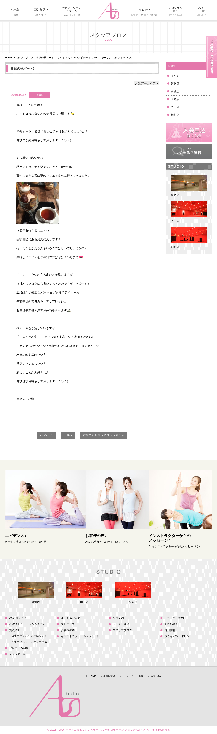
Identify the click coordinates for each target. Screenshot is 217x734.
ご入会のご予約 (174, 618)
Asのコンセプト (19, 618)
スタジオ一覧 (17, 654)
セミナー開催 (121, 624)
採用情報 (170, 630)
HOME (9, 57)
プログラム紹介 (19, 647)
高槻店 (175, 91)
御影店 (175, 114)
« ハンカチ (46, 435)
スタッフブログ (24, 57)
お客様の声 (68, 630)
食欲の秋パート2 (22, 68)
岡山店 (175, 107)
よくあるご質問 (70, 618)
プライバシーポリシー (178, 636)
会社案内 (118, 618)
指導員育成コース (112, 676)
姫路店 (175, 83)
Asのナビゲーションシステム (27, 624)
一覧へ (67, 435)
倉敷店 (175, 99)
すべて (175, 75)
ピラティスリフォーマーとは (29, 641)
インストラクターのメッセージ (80, 636)
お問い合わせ (173, 624)
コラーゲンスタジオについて (29, 635)
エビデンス (68, 624)
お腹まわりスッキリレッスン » (103, 435)
